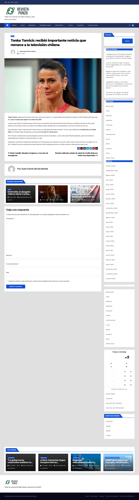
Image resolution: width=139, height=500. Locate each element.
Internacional (45, 25)
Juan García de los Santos (28, 51)
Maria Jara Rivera (56, 199)
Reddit (108, 431)
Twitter (108, 426)
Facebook (109, 421)
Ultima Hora (93, 25)
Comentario (10, 218)
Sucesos (80, 25)
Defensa (109, 115)
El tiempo (113, 389)
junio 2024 (109, 227)
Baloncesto (110, 106)
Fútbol (108, 130)
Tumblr (108, 435)
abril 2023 (109, 250)
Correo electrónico (12, 264)
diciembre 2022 (111, 269)
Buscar (108, 35)
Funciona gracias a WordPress (12, 496)
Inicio (14, 25)
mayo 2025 (110, 189)
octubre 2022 (110, 278)
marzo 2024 (110, 241)
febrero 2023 (110, 260)
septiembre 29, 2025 (81, 465)
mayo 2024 (110, 231)
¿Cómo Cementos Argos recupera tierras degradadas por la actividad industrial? (118, 65)
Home (87, 496)
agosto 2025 (110, 175)
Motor (108, 144)
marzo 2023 (110, 255)
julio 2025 (109, 180)
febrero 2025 (110, 199)
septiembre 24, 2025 (113, 465)
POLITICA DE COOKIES (114, 403)
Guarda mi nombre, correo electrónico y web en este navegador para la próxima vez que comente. (39, 281)
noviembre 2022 (111, 274)
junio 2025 (109, 185)
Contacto (109, 398)
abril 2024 (109, 236)
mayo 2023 (110, 246)
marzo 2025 (110, 194)
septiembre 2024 (112, 213)
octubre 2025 (110, 166)
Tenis (108, 153)
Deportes (59, 25)
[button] (129, 25)
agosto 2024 (110, 217)
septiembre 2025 (112, 170)
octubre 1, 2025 (14, 465)
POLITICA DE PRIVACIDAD (115, 408)
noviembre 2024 (111, 208)
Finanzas (32, 25)
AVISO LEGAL (110, 394)
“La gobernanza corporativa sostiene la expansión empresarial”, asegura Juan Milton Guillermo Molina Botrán (119, 56)
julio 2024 (109, 222)
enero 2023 (110, 264)
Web (7, 272)
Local (70, 25)
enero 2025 (110, 203)
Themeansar (33, 496)
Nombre (9, 255)
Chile (22, 25)
